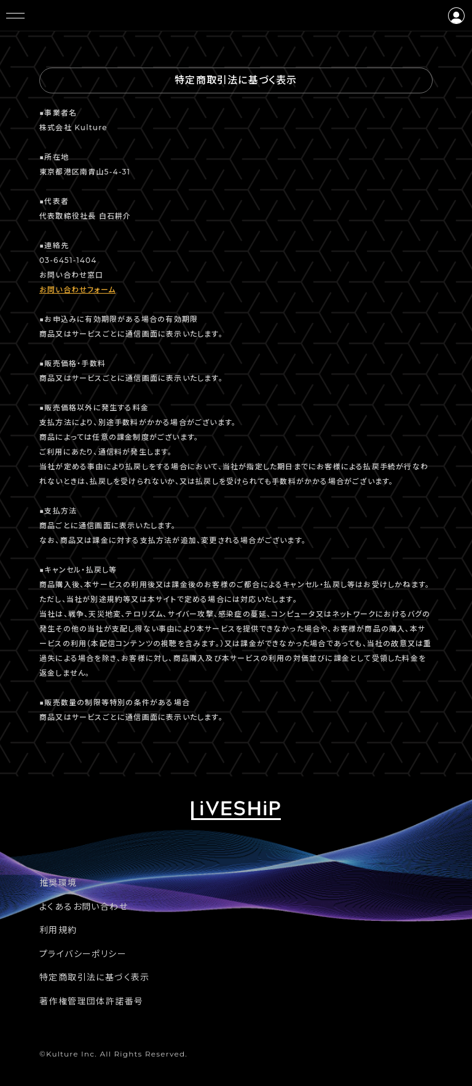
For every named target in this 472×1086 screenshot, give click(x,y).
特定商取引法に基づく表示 (94, 977)
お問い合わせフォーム (77, 289)
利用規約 (58, 930)
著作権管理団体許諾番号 (91, 1001)
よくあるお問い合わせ (83, 906)
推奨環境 (58, 882)
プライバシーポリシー (83, 953)
